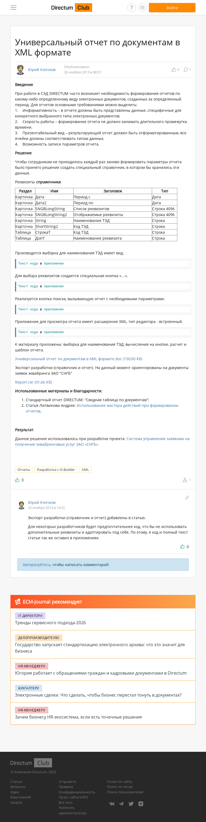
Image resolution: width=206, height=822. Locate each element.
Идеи (14, 792)
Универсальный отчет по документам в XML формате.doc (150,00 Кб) (78, 358)
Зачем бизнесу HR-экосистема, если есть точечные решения (78, 717)
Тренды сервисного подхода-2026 (50, 623)
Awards (16, 802)
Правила (66, 786)
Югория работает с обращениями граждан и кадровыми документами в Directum (101, 673)
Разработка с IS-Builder (56, 469)
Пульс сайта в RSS (73, 797)
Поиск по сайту (119, 781)
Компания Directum (30, 771)
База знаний (20, 797)
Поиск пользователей (125, 792)
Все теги (65, 802)
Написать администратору (73, 810)
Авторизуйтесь (36, 564)
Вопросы (17, 786)
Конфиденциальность (77, 792)
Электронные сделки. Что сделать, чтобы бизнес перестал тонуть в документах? (98, 695)
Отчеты (23, 469)
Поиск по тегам (120, 786)
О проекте (67, 781)
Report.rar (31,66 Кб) (33, 382)
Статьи (16, 781)
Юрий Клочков (42, 70)
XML (85, 469)
